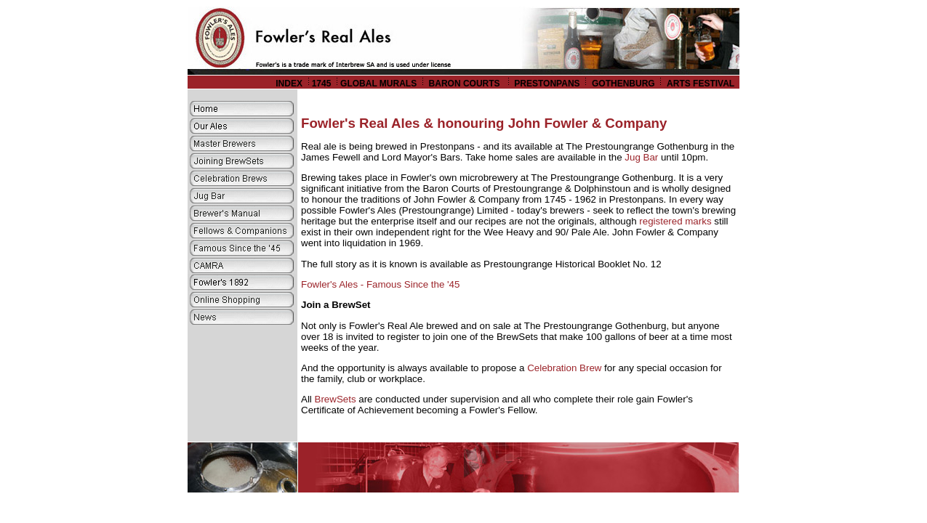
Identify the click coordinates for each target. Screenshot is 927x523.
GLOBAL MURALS (378, 83)
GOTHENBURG (623, 83)
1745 (322, 83)
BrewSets (335, 399)
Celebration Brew (564, 367)
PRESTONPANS (546, 83)
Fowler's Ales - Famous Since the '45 (380, 284)
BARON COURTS (465, 83)
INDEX (289, 83)
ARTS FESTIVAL (702, 83)
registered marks (675, 221)
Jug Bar (641, 157)
